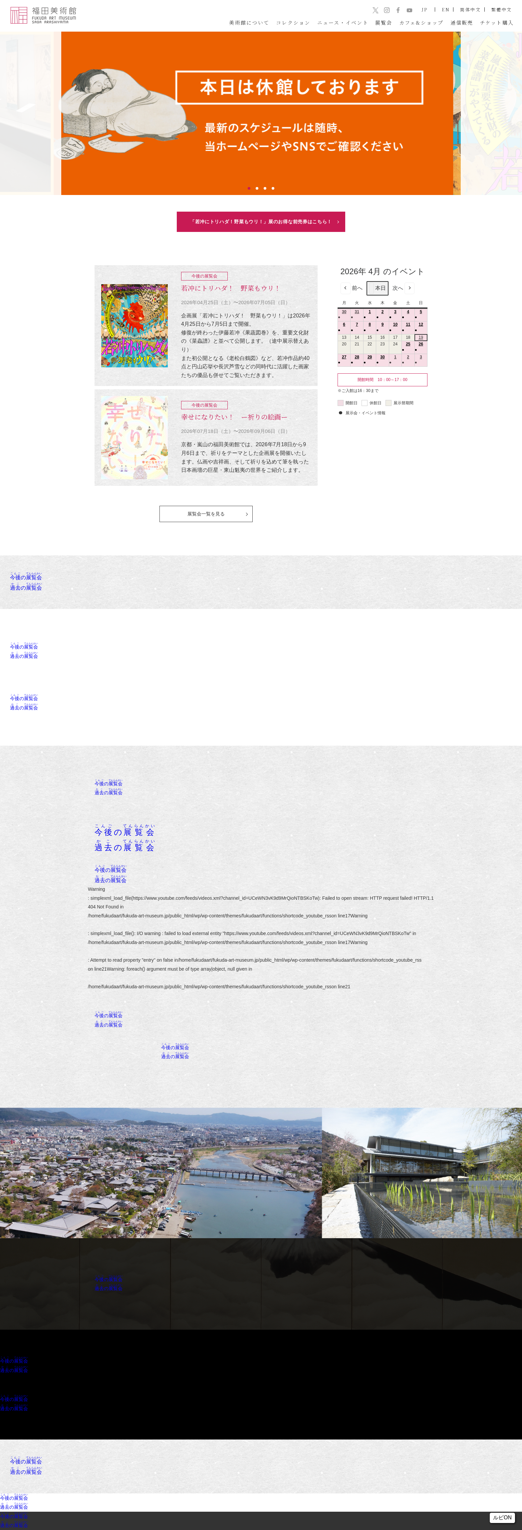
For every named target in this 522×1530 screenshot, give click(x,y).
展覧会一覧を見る (206, 513)
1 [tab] (249, 188)
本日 (377, 288)
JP (425, 9)
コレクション (293, 22)
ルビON (502, 1517)
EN (446, 9)
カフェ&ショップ (421, 22)
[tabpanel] (261, 113)
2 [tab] (257, 188)
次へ (403, 288)
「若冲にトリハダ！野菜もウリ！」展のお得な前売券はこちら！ (261, 221)
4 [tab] (273, 188)
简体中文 (470, 9)
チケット (497, 22)
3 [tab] (265, 188)
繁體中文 (501, 9)
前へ (352, 288)
